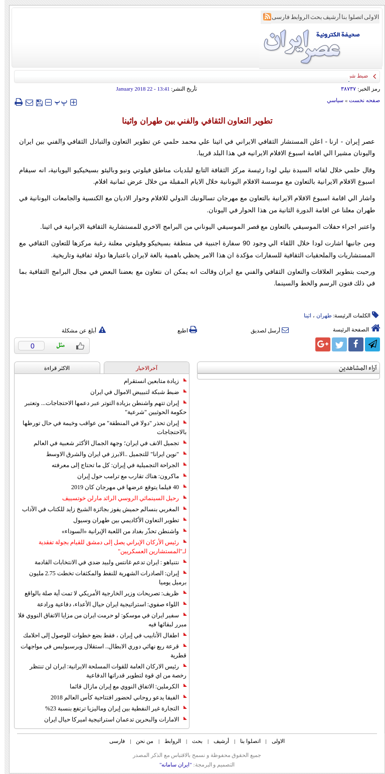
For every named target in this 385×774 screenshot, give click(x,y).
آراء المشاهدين (353, 368)
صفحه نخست (359, 100)
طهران (319, 315)
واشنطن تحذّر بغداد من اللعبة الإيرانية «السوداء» (119, 531)
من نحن (140, 741)
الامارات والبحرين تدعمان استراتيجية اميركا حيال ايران (111, 719)
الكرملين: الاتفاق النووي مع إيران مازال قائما (123, 686)
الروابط (295, 17)
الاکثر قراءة (52, 368)
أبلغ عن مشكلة (79, 330)
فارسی (276, 17)
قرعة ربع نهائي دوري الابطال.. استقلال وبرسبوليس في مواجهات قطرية (99, 651)
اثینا (303, 315)
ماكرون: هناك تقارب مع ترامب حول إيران (127, 476)
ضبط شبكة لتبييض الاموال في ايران (134, 392)
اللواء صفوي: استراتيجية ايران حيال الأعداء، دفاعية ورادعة (107, 604)
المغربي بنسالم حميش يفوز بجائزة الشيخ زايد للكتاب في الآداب (100, 509)
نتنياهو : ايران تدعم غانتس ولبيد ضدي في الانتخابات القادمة (106, 562)
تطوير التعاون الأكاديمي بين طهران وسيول (125, 520)
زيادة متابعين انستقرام (150, 380)
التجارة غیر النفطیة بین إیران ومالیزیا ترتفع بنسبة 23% (111, 708)
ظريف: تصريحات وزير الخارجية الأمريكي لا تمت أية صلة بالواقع (101, 593)
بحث (311, 17)
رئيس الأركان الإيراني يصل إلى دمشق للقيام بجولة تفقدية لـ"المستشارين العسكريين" (108, 547)
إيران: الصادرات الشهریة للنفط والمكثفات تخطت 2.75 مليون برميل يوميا (103, 578)
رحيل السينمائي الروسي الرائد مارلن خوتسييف (120, 498)
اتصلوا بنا (347, 17)
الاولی (366, 17)
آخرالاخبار (142, 368)
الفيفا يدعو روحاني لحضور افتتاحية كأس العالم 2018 (114, 697)
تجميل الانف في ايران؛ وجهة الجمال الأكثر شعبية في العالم (105, 443)
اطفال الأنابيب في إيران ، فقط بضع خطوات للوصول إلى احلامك (100, 635)
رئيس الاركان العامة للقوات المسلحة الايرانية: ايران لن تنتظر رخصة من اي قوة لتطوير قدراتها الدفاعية (103, 671)
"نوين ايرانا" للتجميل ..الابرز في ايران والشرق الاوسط (112, 454)
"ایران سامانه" (171, 764)
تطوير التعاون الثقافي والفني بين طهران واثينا (192, 121)
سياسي (330, 100)
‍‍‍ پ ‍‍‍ (56, 102)
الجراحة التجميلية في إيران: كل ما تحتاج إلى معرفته (114, 465)
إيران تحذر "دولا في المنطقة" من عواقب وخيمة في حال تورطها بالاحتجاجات (100, 428)
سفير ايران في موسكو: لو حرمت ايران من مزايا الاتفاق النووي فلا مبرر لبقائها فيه (98, 620)
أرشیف (327, 17)
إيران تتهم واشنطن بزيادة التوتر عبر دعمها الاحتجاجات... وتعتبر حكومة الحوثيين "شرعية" (101, 408)
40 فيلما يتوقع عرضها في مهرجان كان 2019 (124, 487)
